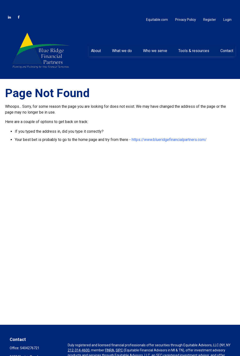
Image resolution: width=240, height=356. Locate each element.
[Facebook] (18, 5)
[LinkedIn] (9, 5)
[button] (96, 38)
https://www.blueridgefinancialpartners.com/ (169, 127)
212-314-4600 (79, 338)
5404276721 (29, 336)
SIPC (119, 338)
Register (209, 7)
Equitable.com (157, 7)
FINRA (109, 338)
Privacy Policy (185, 7)
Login (227, 7)
